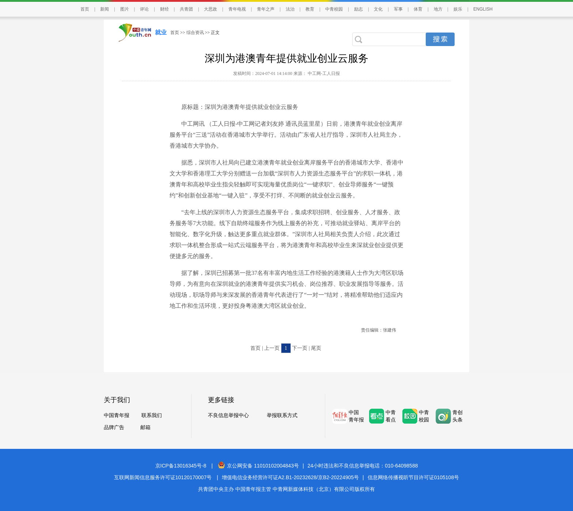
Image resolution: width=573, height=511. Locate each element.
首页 (84, 9)
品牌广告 (114, 427)
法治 (290, 9)
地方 (438, 9)
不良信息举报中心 (228, 415)
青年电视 (237, 9)
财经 (164, 9)
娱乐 (458, 9)
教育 (310, 9)
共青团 (186, 9)
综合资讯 (195, 32)
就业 (161, 32)
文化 (378, 9)
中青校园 (334, 9)
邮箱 (145, 427)
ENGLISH (483, 9)
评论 (144, 9)
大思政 (210, 9)
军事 (398, 9)
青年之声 (265, 9)
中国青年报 (116, 415)
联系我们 (151, 415)
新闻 (104, 9)
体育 (418, 9)
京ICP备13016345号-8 (180, 466)
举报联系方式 (282, 415)
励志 (358, 9)
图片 (124, 9)
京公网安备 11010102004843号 (258, 466)
